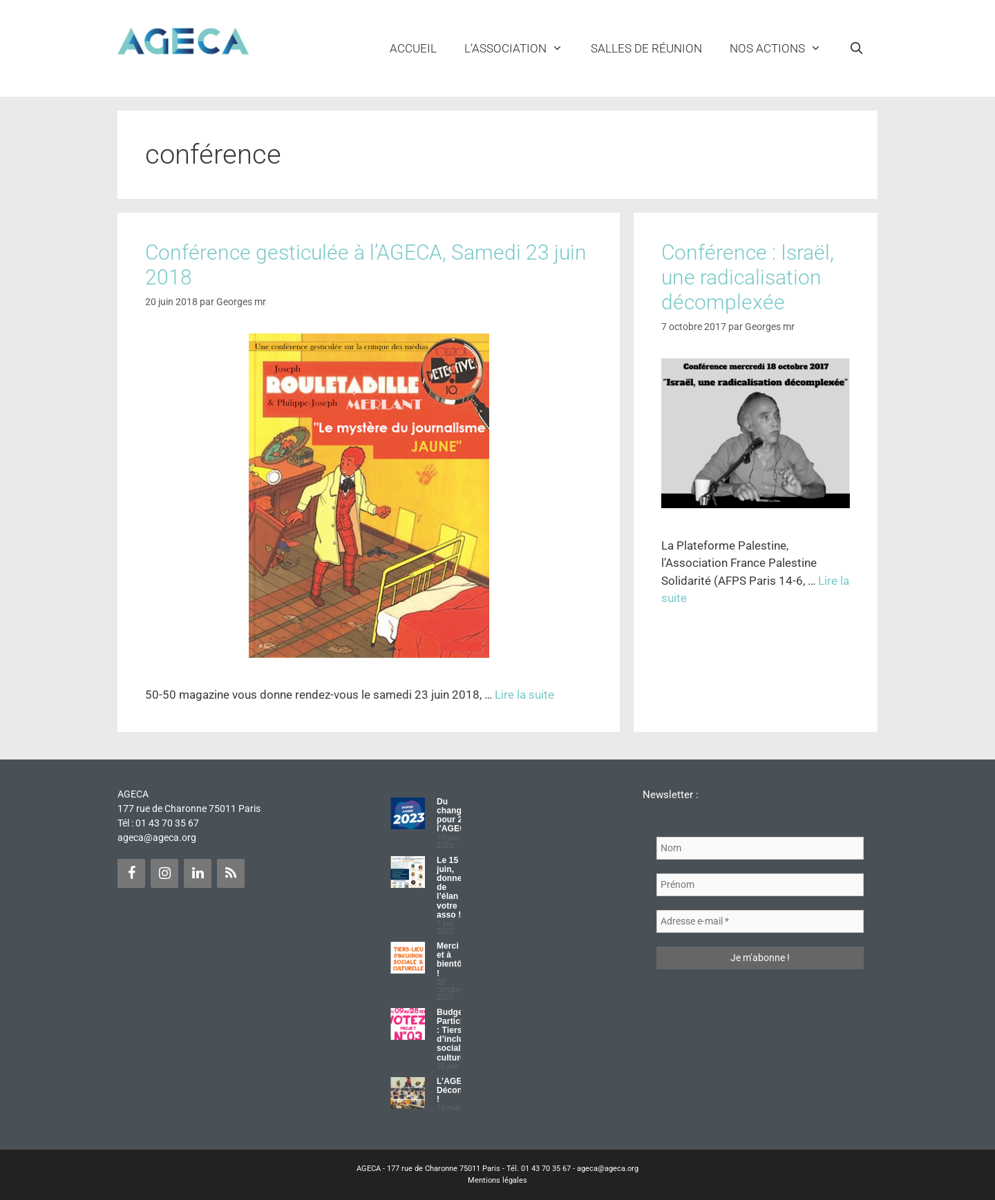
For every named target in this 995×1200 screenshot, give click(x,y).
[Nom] (760, 848)
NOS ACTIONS (782, 48)
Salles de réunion (646, 48)
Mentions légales (497, 1180)
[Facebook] (131, 873)
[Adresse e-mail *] (760, 921)
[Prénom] (760, 884)
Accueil (413, 48)
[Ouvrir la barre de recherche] (856, 48)
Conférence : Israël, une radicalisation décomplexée (747, 277)
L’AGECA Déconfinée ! (459, 1090)
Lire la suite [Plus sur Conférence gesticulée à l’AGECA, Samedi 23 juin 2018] (524, 694)
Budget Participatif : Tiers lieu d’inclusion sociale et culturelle (459, 1035)
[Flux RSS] (231, 873)
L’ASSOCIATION (520, 48)
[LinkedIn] (197, 873)
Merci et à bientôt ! (451, 959)
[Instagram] (164, 873)
